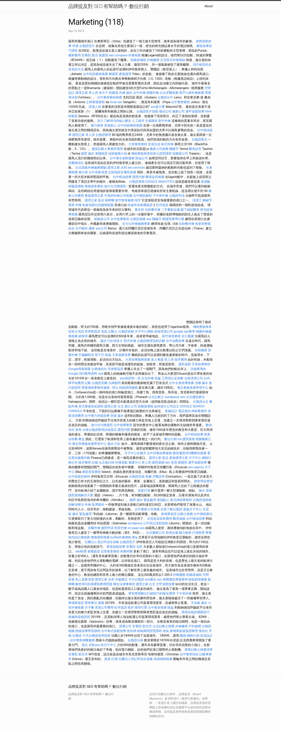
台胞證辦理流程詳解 (151, 341)
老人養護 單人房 (162, 359)
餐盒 (81, 439)
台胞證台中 (165, 97)
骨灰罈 (131, 631)
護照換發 (188, 439)
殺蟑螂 (109, 200)
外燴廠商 (153, 60)
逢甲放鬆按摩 (195, 111)
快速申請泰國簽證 (140, 205)
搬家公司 (178, 111)
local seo (116, 102)
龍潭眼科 (98, 504)
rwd (100, 373)
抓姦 (158, 378)
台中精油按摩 (122, 177)
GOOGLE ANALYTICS (159, 181)
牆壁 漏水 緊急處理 (143, 500)
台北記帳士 (156, 397)
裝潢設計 (206, 635)
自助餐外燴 (152, 209)
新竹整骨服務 (124, 200)
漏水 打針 (114, 444)
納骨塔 (83, 336)
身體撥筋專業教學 (176, 579)
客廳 (148, 476)
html (208, 111)
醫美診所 (195, 149)
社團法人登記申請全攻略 (102, 542)
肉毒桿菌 (126, 551)
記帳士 (112, 331)
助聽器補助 (138, 60)
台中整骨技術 (189, 654)
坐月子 (103, 93)
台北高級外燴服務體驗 (91, 167)
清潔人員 (95, 107)
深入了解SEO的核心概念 (114, 121)
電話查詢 (184, 411)
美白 (85, 645)
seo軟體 (81, 551)
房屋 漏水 (117, 416)
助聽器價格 (76, 186)
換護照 (103, 55)
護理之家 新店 (94, 200)
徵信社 (203, 631)
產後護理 (125, 74)
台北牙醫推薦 (169, 93)
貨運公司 (125, 626)
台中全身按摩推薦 (182, 383)
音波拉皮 (154, 144)
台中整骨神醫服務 (83, 640)
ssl (179, 439)
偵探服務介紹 (117, 153)
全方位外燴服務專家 (136, 224)
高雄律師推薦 (163, 659)
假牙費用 (180, 359)
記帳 (88, 383)
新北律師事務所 (181, 500)
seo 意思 (171, 462)
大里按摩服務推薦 (138, 359)
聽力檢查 (97, 125)
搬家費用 (74, 55)
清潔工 (197, 200)
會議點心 (163, 500)
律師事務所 (199, 411)
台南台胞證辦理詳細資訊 (99, 430)
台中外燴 (139, 93)
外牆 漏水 (125, 93)
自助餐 (73, 439)
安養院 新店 (90, 55)
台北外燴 (147, 378)
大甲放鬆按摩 (165, 584)
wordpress (135, 523)
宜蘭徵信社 (76, 163)
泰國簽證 (101, 153)
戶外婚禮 (195, 626)
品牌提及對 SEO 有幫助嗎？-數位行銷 (108, 6)
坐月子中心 (108, 645)
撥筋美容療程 (91, 472)
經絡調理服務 (128, 387)
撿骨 (78, 430)
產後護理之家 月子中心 (185, 458)
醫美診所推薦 (155, 177)
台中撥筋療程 (143, 195)
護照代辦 (138, 177)
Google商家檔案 (79, 369)
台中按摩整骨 (120, 219)
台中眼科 (81, 228)
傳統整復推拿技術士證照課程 (152, 153)
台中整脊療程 (181, 102)
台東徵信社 (99, 369)
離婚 (183, 635)
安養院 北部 (134, 547)
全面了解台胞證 (171, 509)
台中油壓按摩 (175, 341)
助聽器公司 (180, 153)
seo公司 (101, 228)
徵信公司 (165, 111)
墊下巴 (99, 355)
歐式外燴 (167, 144)
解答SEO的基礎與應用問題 (93, 584)
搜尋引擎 (141, 607)
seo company (118, 55)
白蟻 (95, 462)
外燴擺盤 (179, 575)
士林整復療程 (95, 102)
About (208, 6)
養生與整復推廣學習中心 (89, 444)
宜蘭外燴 (94, 528)
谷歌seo (94, 645)
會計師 (83, 172)
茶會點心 (110, 125)
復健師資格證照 (79, 617)
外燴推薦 (134, 55)
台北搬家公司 (155, 532)
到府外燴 (120, 528)
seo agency (196, 467)
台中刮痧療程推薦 (96, 74)
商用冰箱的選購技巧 (195, 612)
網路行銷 (193, 635)
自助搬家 (201, 350)
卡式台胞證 (136, 579)
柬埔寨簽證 (169, 514)
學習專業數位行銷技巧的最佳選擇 (151, 593)
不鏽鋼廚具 (86, 355)
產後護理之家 (94, 195)
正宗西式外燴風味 (173, 60)
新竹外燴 (164, 121)
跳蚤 (207, 434)
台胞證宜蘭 (99, 383)
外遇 (75, 46)
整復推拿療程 (94, 186)
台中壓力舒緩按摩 (97, 416)
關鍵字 (174, 149)
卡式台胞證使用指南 (96, 635)
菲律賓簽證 (92, 331)
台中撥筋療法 (203, 514)
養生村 (139, 209)
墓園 (101, 603)
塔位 (115, 387)
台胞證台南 (135, 640)
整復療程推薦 (100, 537)
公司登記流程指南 (155, 523)
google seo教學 (184, 331)
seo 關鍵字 (154, 219)
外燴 (78, 205)
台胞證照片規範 (147, 111)
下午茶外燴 (160, 195)
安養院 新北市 (142, 626)
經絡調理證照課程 (149, 631)
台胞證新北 (199, 139)
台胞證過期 (137, 181)
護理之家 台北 (114, 406)
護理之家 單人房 (86, 93)
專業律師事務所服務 (96, 387)
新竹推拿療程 (171, 336)
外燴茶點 (121, 462)
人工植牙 (138, 121)
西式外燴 (130, 341)
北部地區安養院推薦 (122, 172)
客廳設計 (171, 411)
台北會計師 (106, 462)
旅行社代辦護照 (115, 186)
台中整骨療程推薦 (110, 97)
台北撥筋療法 (195, 397)
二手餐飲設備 (170, 209)
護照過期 (184, 364)
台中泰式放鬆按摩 (114, 631)
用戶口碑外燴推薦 (192, 93)
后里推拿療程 (110, 551)
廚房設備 (172, 532)
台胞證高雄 (137, 476)
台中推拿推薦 (157, 607)
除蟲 (108, 355)
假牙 (138, 200)
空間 (206, 575)
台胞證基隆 (138, 219)
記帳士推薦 (185, 514)
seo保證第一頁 (130, 378)
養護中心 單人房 (139, 462)
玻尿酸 (205, 181)
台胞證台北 (200, 401)
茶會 (71, 579)
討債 (114, 659)
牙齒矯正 (121, 579)
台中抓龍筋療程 (79, 476)
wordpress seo (175, 397)
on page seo (136, 528)
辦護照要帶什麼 (173, 219)
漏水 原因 (205, 490)
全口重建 (187, 336)
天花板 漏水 (199, 603)
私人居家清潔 (84, 579)
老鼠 (104, 331)
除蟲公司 (141, 158)
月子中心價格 (144, 331)
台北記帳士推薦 (163, 626)
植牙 (131, 607)
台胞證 (77, 635)
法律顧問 (114, 383)
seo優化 (150, 579)
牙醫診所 (158, 476)
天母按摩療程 (201, 364)
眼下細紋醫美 (190, 209)
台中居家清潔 (98, 172)
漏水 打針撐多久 (111, 341)
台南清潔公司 (193, 378)
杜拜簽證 (162, 205)
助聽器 (113, 93)
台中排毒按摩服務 (160, 453)
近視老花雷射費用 (159, 518)
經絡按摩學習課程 (88, 631)
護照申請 (107, 528)
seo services (136, 167)
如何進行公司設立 (166, 406)
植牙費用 (84, 462)
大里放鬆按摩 (122, 355)
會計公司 (130, 406)
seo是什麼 (158, 107)
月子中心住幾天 (135, 453)
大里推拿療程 (138, 144)
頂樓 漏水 (201, 383)
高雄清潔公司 (163, 331)
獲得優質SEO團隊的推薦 (190, 453)
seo (159, 579)
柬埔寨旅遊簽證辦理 (184, 631)
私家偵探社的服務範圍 (98, 205)
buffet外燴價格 (120, 537)
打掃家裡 (198, 532)
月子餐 (89, 607)
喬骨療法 (91, 603)
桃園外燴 (152, 93)
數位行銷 (170, 439)
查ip (135, 537)
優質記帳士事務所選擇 (107, 149)
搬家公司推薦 (159, 149)
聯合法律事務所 (124, 584)
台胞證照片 (87, 46)
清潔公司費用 (104, 607)
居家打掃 (144, 490)
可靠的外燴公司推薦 (118, 195)
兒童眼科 (151, 121)
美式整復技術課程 (91, 406)
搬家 (92, 228)
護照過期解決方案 (80, 495)
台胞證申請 (177, 195)
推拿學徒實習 (203, 481)
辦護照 (113, 74)
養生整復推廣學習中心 (192, 387)
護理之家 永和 (117, 167)
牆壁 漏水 (87, 153)
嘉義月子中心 (192, 509)
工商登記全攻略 (172, 378)
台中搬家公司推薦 (147, 509)
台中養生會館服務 (122, 158)
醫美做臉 (179, 518)
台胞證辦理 (103, 135)
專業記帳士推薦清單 (199, 649)
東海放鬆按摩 (116, 547)
